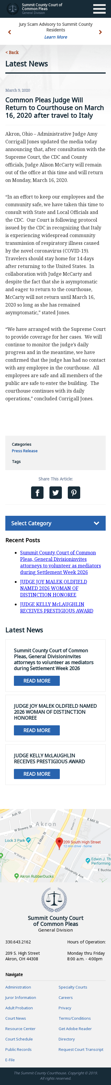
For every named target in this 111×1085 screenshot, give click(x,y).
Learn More (55, 37)
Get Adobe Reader (75, 1028)
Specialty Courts (73, 987)
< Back (11, 52)
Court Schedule (19, 1039)
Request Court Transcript (81, 1049)
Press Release (25, 450)
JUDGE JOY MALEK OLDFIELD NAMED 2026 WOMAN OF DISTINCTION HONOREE (53, 588)
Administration (18, 987)
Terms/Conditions (75, 1018)
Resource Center (20, 1028)
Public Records (18, 1049)
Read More (36, 681)
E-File (10, 1059)
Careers (66, 997)
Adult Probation (19, 1008)
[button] (101, 35)
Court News (15, 1018)
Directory (67, 1039)
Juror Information (20, 997)
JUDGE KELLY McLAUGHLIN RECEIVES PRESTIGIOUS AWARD (56, 607)
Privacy (65, 1008)
